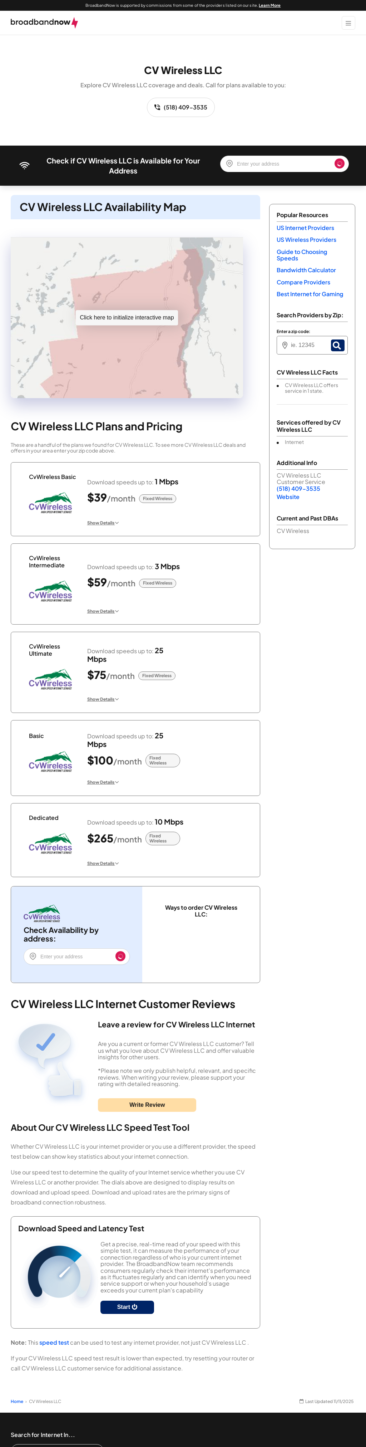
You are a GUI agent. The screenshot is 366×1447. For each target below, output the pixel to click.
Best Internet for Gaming (310, 294)
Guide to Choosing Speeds (302, 255)
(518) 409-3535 (180, 107)
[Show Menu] (348, 23)
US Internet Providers (305, 227)
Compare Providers (303, 282)
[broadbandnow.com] (44, 23)
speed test (54, 1342)
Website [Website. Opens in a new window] (288, 496)
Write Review (147, 1105)
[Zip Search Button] (338, 345)
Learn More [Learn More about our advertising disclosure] (270, 5)
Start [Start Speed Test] (127, 1307)
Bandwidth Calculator (306, 270)
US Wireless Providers (306, 239)
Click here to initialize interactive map (127, 317)
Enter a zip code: (293, 331)
